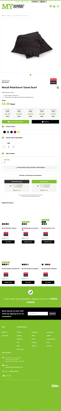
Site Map (35, 380)
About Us (4, 332)
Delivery (45, 122)
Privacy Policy (8, 380)
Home (3, 15)
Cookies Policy (15, 380)
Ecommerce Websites (43, 409)
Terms (3, 380)
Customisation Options (15, 122)
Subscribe (52, 314)
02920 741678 (13, 371)
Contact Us (5, 336)
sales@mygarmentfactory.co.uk (14, 367)
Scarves (9, 15)
